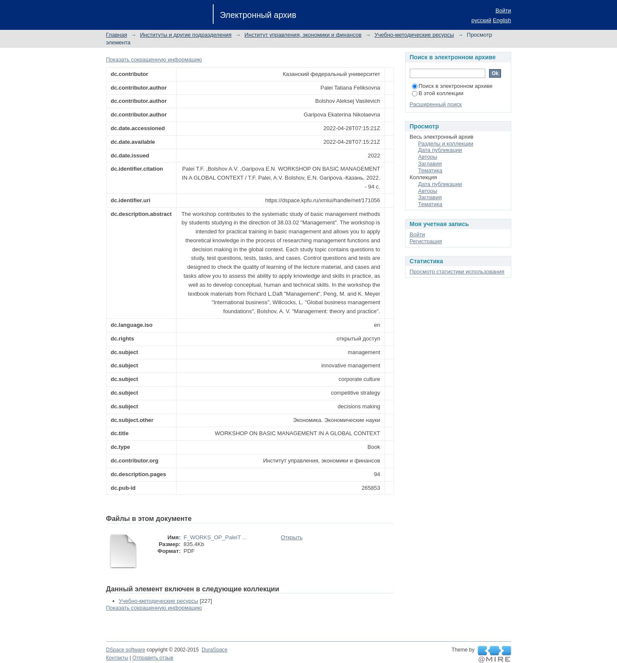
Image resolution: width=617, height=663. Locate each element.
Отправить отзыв (153, 658)
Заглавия (430, 163)
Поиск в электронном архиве (452, 86)
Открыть (292, 537)
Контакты (117, 658)
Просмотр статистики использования (457, 271)
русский (482, 20)
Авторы (427, 157)
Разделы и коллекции (446, 143)
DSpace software (125, 650)
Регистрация (426, 241)
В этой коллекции (437, 93)
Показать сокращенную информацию (154, 59)
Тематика (430, 170)
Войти (503, 10)
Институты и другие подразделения (186, 35)
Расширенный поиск (436, 104)
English (502, 20)
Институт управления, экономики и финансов (303, 35)
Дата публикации (440, 150)
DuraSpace (214, 650)
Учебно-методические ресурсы (414, 35)
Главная (116, 35)
